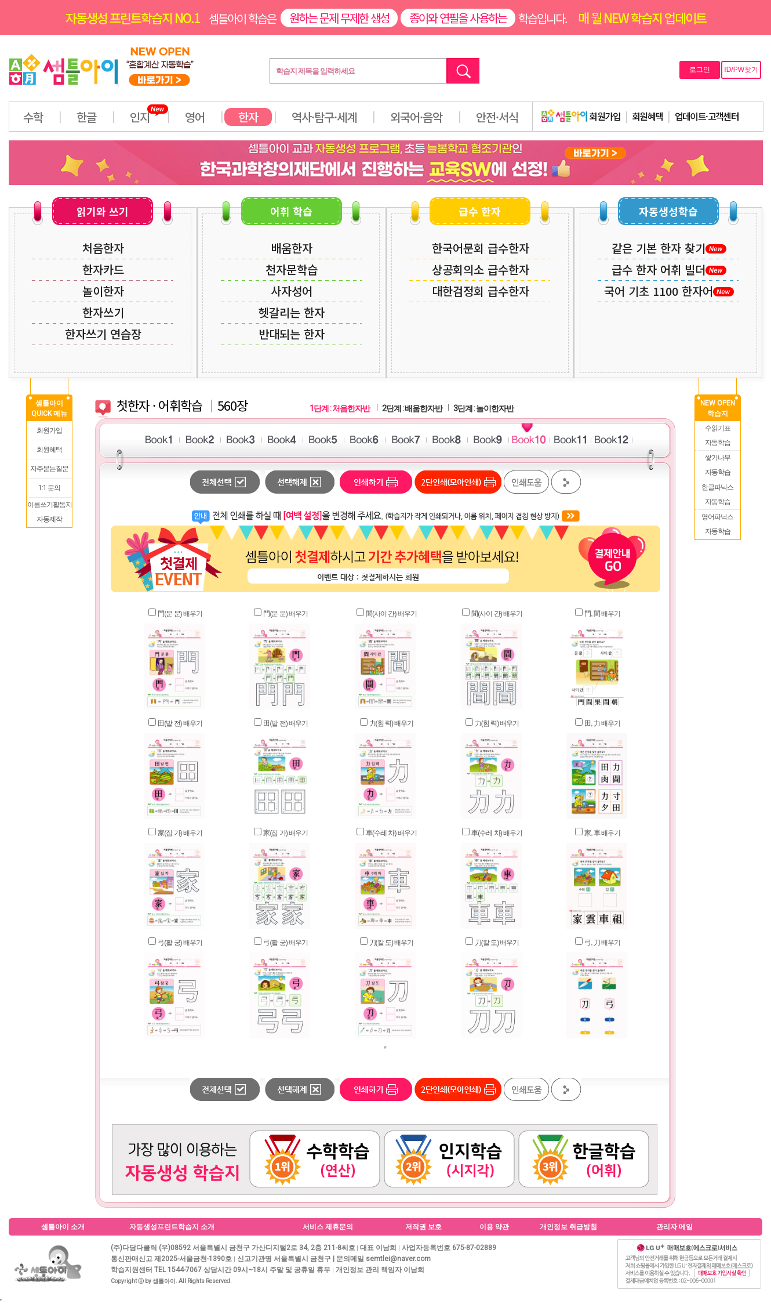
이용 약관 (494, 1227)
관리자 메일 (674, 1227)
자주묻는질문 (49, 469)
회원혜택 (647, 116)
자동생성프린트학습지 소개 (171, 1227)
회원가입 (580, 116)
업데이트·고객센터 (707, 116)
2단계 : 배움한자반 (412, 408)
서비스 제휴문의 (328, 1227)
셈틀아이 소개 (63, 1227)
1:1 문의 (49, 488)
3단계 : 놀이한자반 (483, 408)
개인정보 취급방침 (568, 1227)
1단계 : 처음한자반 (340, 408)
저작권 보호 (423, 1227)
